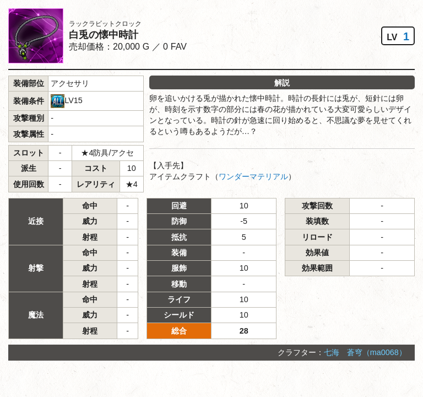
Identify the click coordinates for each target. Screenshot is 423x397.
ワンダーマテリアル (253, 176)
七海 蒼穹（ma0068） (365, 352)
